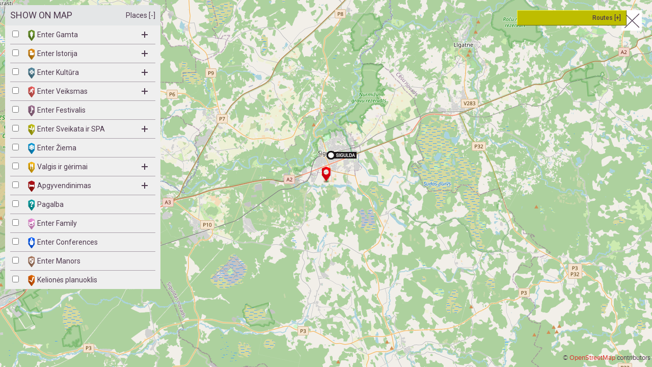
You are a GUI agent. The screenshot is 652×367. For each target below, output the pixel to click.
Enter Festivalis (57, 110)
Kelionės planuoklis (62, 280)
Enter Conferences (63, 242)
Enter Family (52, 223)
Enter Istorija (88, 54)
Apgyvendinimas (88, 186)
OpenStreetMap (592, 358)
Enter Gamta (88, 35)
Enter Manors (54, 261)
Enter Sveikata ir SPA (88, 129)
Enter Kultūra (88, 72)
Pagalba (46, 205)
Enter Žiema (52, 148)
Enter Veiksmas (88, 91)
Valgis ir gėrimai (88, 167)
